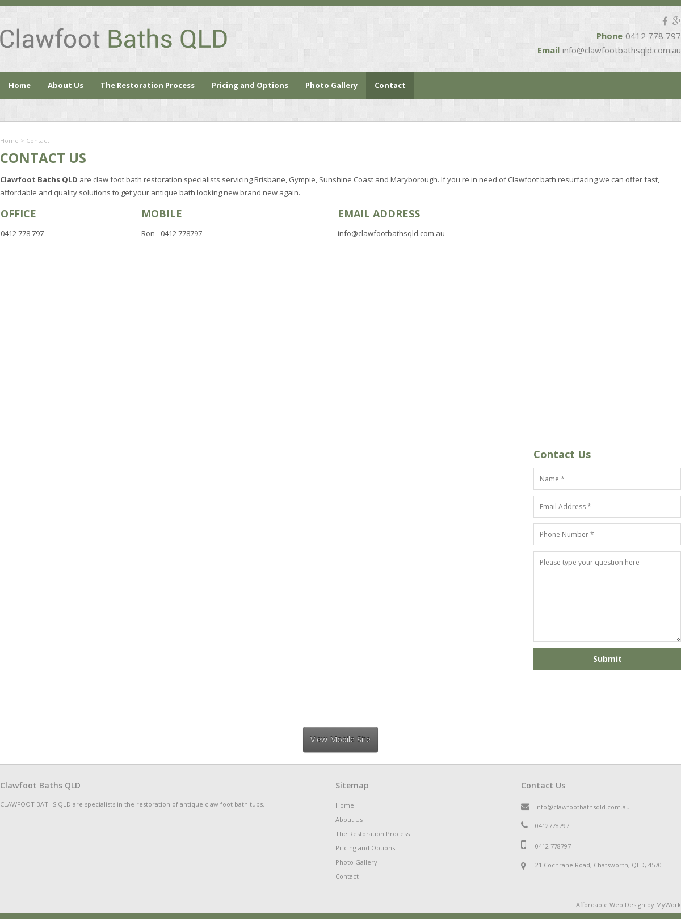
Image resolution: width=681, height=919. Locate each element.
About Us (65, 85)
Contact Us (543, 785)
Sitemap (352, 785)
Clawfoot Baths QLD (40, 785)
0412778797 (552, 825)
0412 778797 (553, 846)
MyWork (668, 904)
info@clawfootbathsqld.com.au (621, 50)
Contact (390, 85)
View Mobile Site (340, 739)
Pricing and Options (250, 85)
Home (20, 85)
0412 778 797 (653, 35)
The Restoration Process (147, 85)
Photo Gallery (331, 85)
